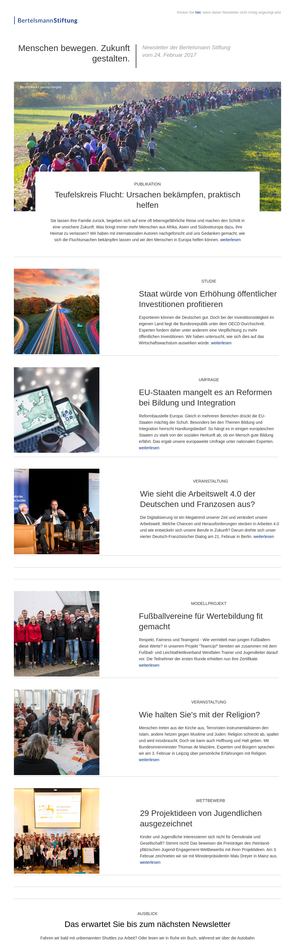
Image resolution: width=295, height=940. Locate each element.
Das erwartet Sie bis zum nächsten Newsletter (148, 924)
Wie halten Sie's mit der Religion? (199, 714)
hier (198, 12)
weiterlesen (230, 239)
